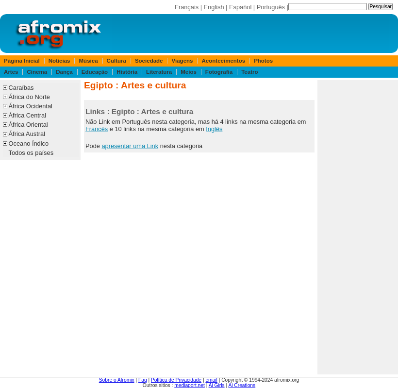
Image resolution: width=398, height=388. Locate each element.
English (214, 7)
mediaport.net (189, 385)
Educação (95, 72)
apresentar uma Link (129, 146)
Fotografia (218, 72)
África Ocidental (30, 106)
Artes (11, 72)
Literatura (159, 72)
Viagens (182, 61)
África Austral (27, 133)
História (126, 72)
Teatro (249, 72)
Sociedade (149, 61)
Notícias (59, 61)
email (211, 380)
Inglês (214, 129)
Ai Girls (217, 385)
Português (271, 7)
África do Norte (29, 97)
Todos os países (31, 152)
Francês (96, 129)
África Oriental (28, 124)
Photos (263, 61)
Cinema (37, 72)
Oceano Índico (29, 143)
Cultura (116, 61)
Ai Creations (241, 385)
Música (88, 61)
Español (240, 7)
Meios (189, 72)
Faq (142, 380)
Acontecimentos (224, 61)
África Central (28, 115)
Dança (64, 72)
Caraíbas (21, 87)
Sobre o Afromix (116, 380)
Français (187, 7)
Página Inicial (22, 61)
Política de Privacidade (176, 380)
